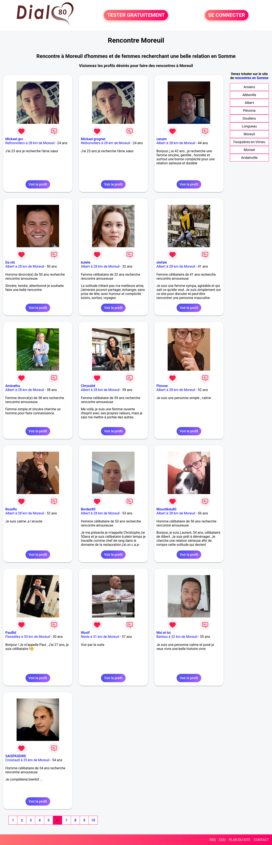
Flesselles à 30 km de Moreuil (27, 637)
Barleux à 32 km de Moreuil (176, 637)
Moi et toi (163, 633)
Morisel (249, 150)
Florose (162, 386)
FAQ (213, 840)
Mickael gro (14, 139)
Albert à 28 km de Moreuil (175, 143)
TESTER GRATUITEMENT (136, 15)
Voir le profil (38, 184)
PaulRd (10, 633)
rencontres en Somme (251, 78)
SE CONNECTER (226, 15)
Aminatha (12, 386)
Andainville (249, 158)
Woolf (85, 633)
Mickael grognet (93, 139)
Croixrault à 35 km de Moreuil (27, 760)
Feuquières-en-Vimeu (249, 142)
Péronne (249, 111)
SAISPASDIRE (15, 756)
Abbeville (249, 95)
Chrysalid (88, 386)
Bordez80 (88, 509)
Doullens (249, 118)
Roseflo (11, 509)
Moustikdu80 (166, 509)
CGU (222, 840)
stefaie (161, 262)
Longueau (249, 126)
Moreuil (249, 134)
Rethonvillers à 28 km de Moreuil (30, 143)
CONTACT (261, 840)
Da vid (10, 262)
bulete (85, 262)
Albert (249, 103)
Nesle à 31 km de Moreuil (100, 637)
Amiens (249, 87)
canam (161, 139)
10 (93, 820)
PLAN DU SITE (240, 840)
